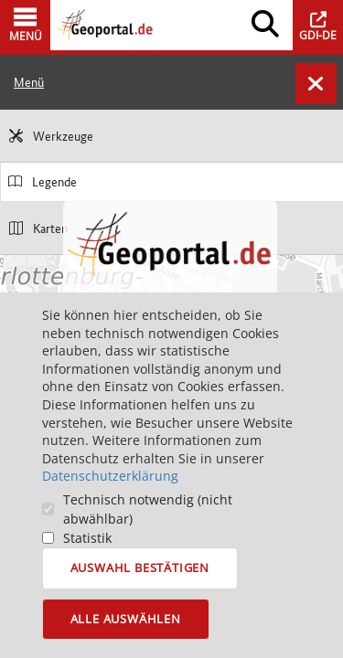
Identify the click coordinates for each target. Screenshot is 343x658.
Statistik (87, 538)
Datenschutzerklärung (110, 475)
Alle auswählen (125, 618)
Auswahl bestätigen (139, 567)
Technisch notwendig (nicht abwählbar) (147, 509)
